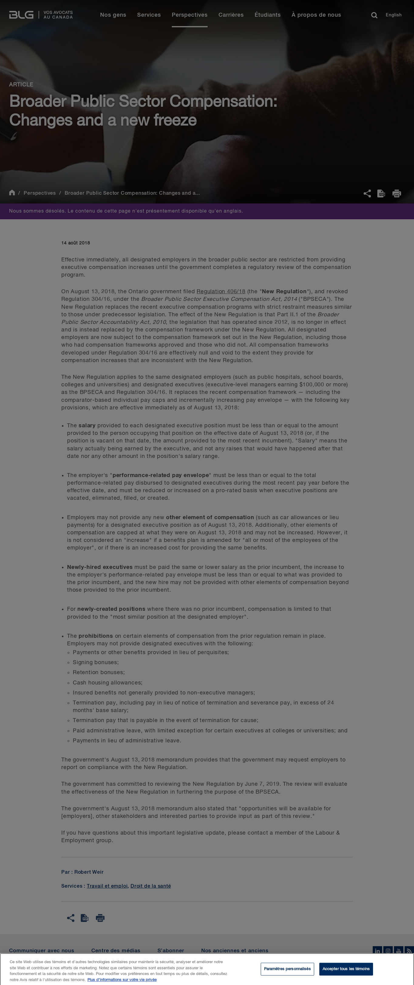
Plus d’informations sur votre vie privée (122, 982)
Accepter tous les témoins (346, 971)
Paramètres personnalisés (287, 971)
